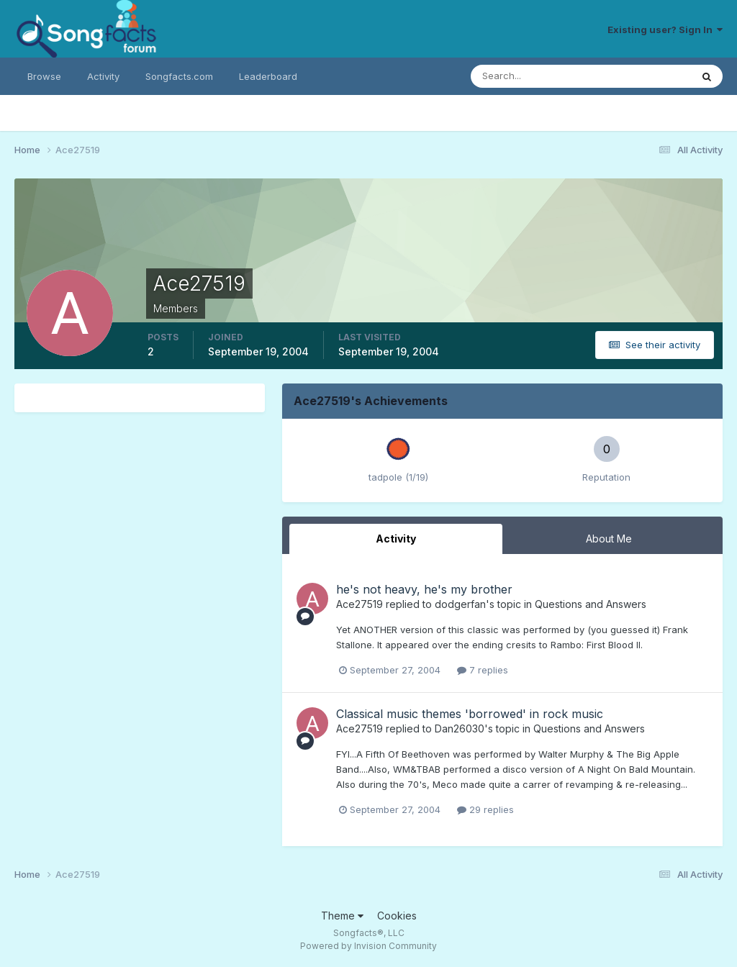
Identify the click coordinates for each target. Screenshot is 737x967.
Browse (44, 76)
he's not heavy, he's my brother (424, 589)
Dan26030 (459, 728)
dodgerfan (460, 604)
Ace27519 (359, 604)
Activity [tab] (396, 538)
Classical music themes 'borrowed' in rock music (469, 714)
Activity (103, 76)
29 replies (485, 809)
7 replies (482, 670)
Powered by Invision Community (368, 945)
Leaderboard (268, 76)
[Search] (534, 76)
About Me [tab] (609, 538)
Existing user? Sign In (665, 29)
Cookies (397, 915)
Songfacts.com (179, 76)
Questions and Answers (590, 604)
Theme (342, 915)
